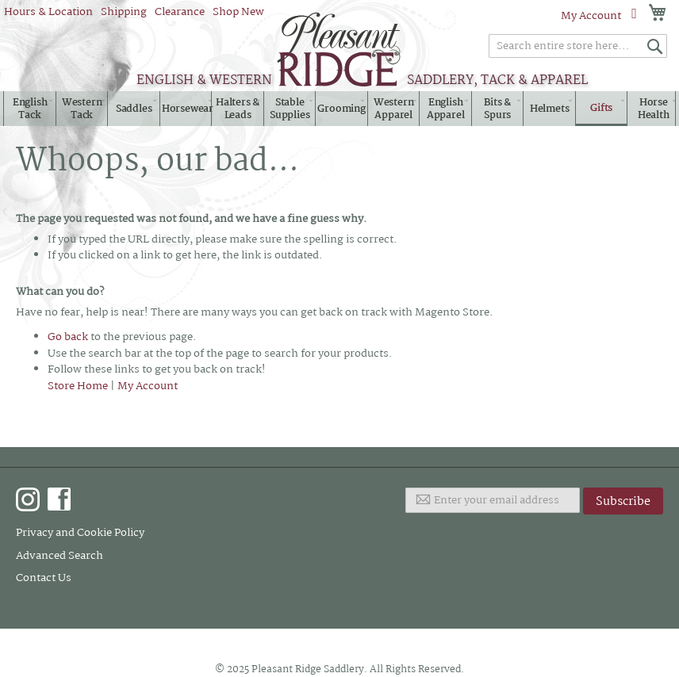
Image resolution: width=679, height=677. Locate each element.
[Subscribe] (623, 501)
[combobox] (578, 46)
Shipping (124, 12)
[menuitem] (30, 109)
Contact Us (43, 578)
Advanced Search (59, 555)
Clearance (180, 12)
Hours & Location (48, 12)
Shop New (238, 12)
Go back (68, 337)
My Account (591, 16)
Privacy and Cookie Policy (80, 532)
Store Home (78, 386)
